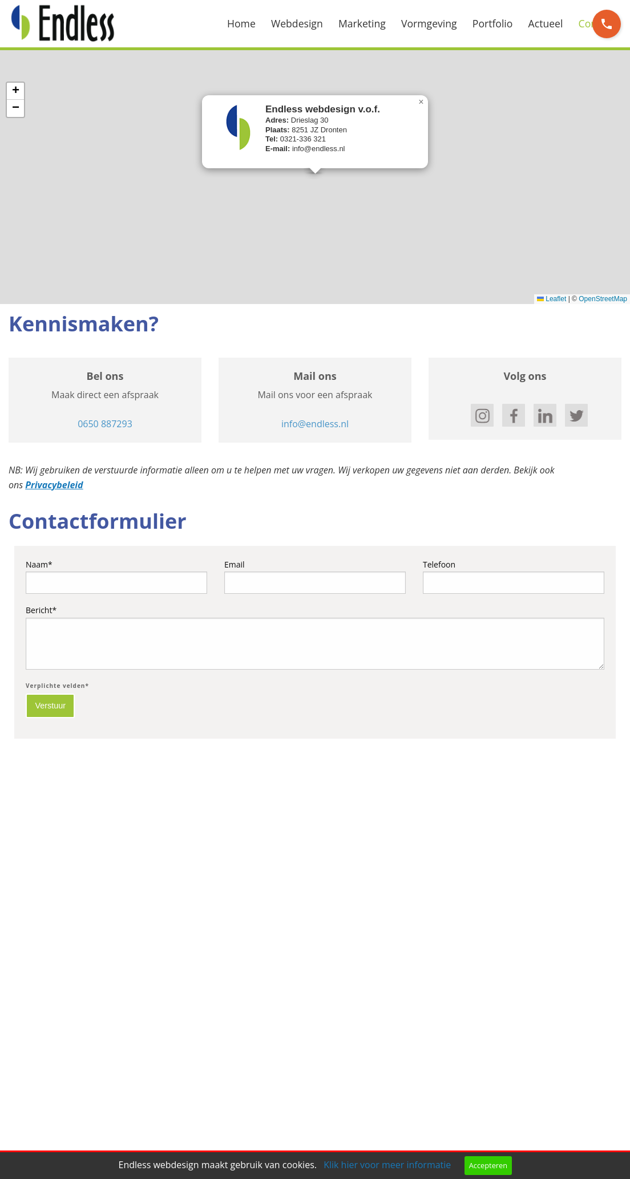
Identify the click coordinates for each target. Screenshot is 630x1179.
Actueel (545, 23)
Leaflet (551, 299)
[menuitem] (249, 23)
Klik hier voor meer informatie (387, 1164)
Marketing (362, 23)
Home (241, 23)
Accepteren (488, 1165)
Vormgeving (429, 23)
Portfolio (492, 23)
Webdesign (297, 23)
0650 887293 (105, 424)
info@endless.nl (315, 424)
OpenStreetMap (603, 299)
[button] (421, 102)
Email (315, 576)
